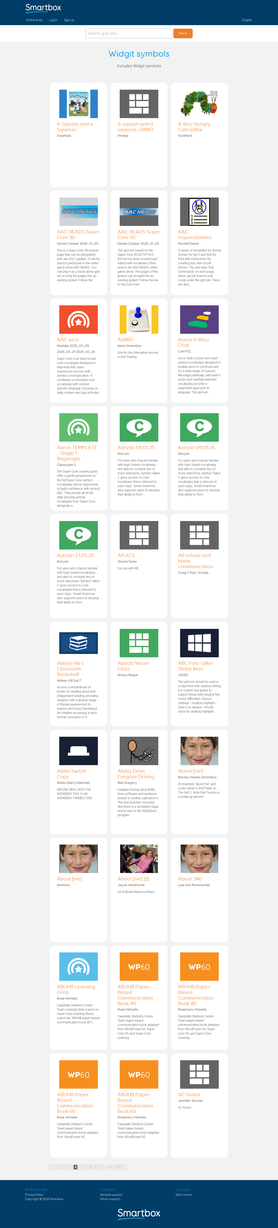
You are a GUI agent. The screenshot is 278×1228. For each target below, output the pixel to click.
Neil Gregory (127, 783)
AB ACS (126, 555)
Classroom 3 (66, 465)
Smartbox (57, 1199)
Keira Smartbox (130, 346)
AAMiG (125, 339)
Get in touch (183, 1194)
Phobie (123, 136)
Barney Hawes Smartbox (197, 777)
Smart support (110, 1199)
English (247, 20)
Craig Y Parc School (193, 573)
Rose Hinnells (67, 998)
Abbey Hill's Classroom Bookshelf (70, 669)
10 (101, 1167)
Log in (53, 20)
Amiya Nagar (128, 675)
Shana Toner (127, 561)
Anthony (63, 885)
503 (118, 1167)
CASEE (183, 675)
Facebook (230, 7)
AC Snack (189, 1094)
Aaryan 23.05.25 (75, 555)
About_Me (190, 879)
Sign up (69, 20)
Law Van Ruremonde (194, 885)
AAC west (68, 339)
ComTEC (184, 351)
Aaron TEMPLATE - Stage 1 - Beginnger (77, 453)
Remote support (111, 1194)
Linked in (248, 7)
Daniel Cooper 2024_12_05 (77, 243)
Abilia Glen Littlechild (73, 783)
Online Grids (34, 20)
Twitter (239, 7)
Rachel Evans (188, 243)
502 (110, 1167)
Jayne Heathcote (131, 885)
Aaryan (123, 454)
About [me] (190, 771)
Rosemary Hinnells (192, 1009)
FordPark (64, 136)
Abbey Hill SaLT (69, 680)
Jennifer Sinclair (190, 1101)
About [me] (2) (133, 879)
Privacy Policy (34, 1194)
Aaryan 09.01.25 (136, 447)
